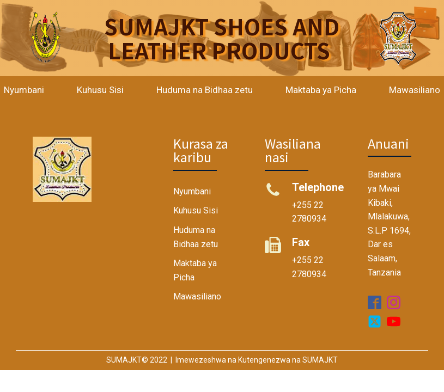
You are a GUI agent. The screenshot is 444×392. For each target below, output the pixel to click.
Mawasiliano (197, 296)
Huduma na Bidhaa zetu (204, 89)
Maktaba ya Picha (320, 89)
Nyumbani (192, 191)
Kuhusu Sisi (100, 89)
